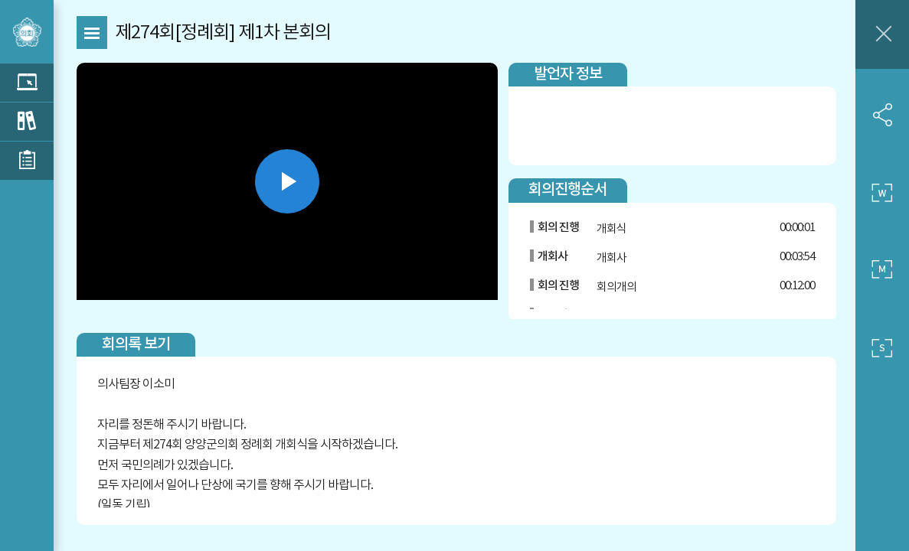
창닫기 (882, 34)
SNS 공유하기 (882, 114)
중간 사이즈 (882, 270)
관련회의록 (27, 122)
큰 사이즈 (882, 192)
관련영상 (27, 83)
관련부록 (27, 161)
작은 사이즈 (882, 348)
